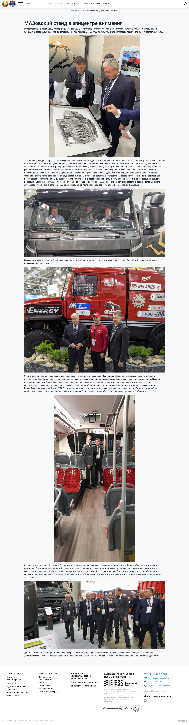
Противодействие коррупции (84, 682)
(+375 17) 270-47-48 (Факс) (117, 685)
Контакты (11, 683)
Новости (81, 11)
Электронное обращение (158, 678)
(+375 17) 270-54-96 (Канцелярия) (120, 683)
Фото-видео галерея (48, 692)
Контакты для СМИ (155, 673)
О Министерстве (15, 673)
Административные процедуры (16, 687)
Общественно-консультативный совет (46, 679)
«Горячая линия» (155, 682)
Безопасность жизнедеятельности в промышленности (80, 676)
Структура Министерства (14, 678)
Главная (74, 11)
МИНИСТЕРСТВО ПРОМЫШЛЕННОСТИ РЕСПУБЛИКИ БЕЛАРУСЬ (79, 4)
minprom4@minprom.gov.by (155, 691)
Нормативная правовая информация (18, 693)
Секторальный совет (48, 673)
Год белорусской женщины (83, 686)
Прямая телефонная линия (159, 686)
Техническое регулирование (45, 686)
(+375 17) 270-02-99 (113, 681)
